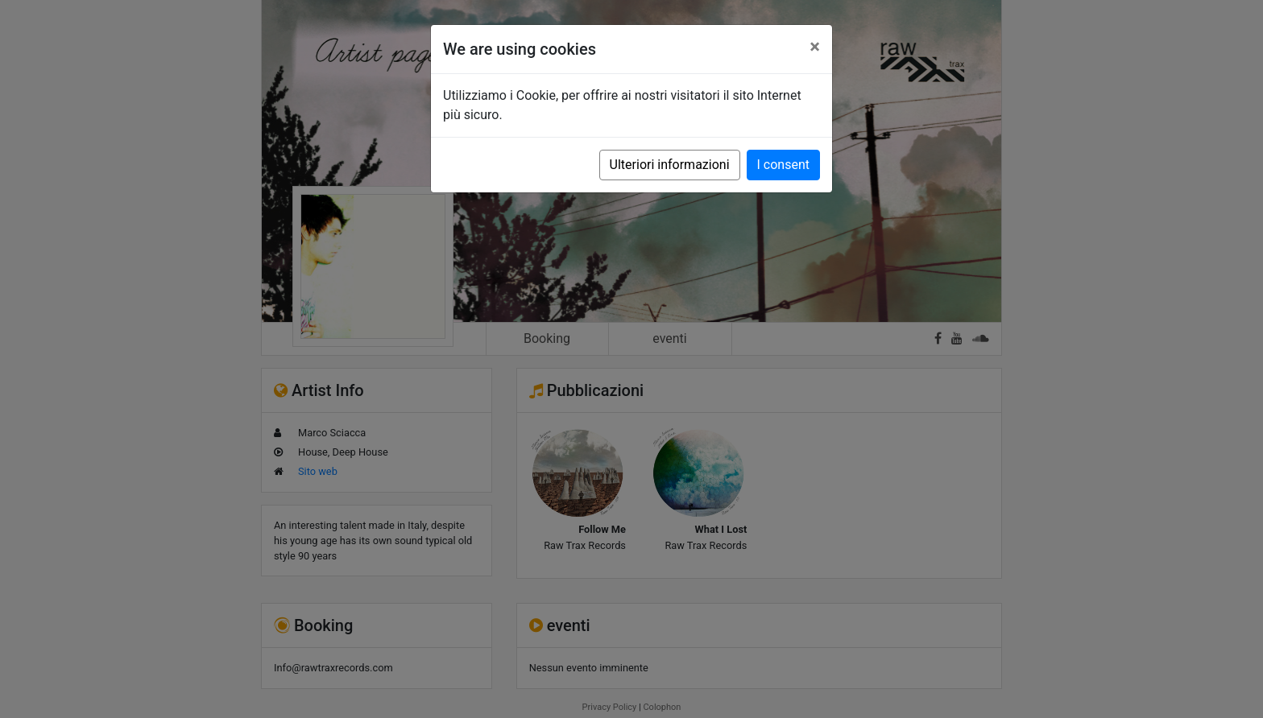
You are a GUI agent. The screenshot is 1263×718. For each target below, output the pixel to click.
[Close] (814, 46)
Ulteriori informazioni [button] (670, 164)
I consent (783, 164)
